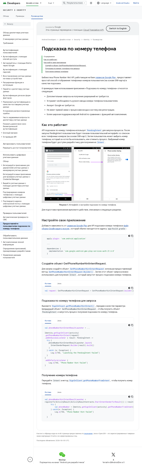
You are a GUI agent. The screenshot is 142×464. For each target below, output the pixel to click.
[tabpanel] (88, 290)
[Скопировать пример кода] (132, 235)
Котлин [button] (48, 283)
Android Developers (49, 40)
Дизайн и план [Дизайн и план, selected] (32, 3)
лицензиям (88, 433)
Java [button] (59, 283)
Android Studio (122, 3)
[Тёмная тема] (129, 235)
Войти (136, 3)
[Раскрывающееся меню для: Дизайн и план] (41, 3)
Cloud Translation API (93, 30)
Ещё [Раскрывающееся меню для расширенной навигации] (50, 3)
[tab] (48, 283)
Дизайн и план (65, 40)
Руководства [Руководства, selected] (37, 16)
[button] (16, 58)
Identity (21, 10)
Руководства (97, 40)
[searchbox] (17, 24)
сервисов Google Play (105, 77)
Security (8, 10)
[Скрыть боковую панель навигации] (30, 459)
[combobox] (74, 3)
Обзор (6, 16)
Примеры (20, 16)
